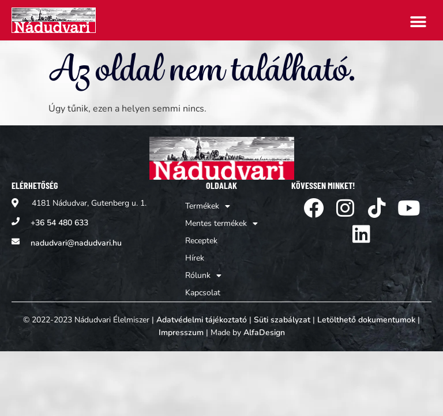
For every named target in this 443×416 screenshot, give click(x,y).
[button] (418, 22)
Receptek (201, 240)
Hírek (194, 257)
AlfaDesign (264, 332)
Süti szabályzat (282, 319)
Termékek (207, 206)
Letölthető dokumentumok (366, 319)
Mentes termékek (221, 223)
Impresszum (181, 332)
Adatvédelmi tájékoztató (201, 319)
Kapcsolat (202, 292)
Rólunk (203, 275)
